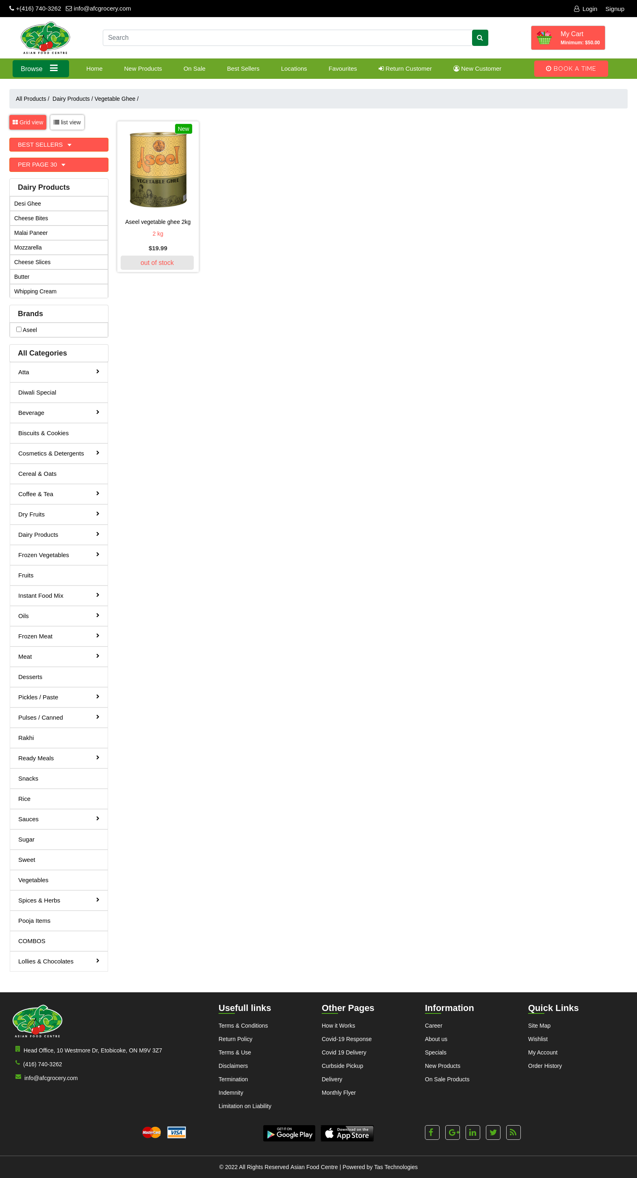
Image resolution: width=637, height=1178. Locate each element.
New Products (143, 68)
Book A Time (571, 68)
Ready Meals (59, 757)
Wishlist (538, 1039)
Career (433, 1025)
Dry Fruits (59, 514)
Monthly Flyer (339, 1092)
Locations (294, 68)
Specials (435, 1052)
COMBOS (32, 940)
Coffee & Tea (59, 493)
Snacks (28, 778)
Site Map (539, 1025)
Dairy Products (72, 98)
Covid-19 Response (347, 1039)
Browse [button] (41, 68)
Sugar (26, 839)
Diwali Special (37, 392)
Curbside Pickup (342, 1066)
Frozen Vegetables (59, 554)
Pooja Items (34, 920)
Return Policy (235, 1039)
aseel (26, 330)
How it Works (338, 1025)
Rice (24, 798)
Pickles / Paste (59, 697)
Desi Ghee (27, 203)
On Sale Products (447, 1079)
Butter (21, 276)
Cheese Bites (31, 218)
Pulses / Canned (59, 717)
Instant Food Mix (59, 595)
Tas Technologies (396, 1167)
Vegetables (33, 879)
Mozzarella (28, 247)
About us (436, 1039)
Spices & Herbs (59, 900)
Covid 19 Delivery (344, 1052)
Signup (614, 8)
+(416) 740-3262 (35, 8)
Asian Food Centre (314, 1167)
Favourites (343, 68)
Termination (233, 1079)
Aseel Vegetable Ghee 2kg (158, 222)
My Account (542, 1052)
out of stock (157, 262)
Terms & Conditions (243, 1025)
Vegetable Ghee (117, 98)
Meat (59, 656)
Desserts (30, 676)
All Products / (34, 98)
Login (586, 8)
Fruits (26, 575)
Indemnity (231, 1092)
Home (95, 68)
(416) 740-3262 (37, 1063)
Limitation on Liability (245, 1106)
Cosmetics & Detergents (59, 453)
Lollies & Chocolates (59, 961)
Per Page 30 (38, 164)
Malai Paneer (31, 233)
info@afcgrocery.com (98, 8)
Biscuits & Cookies (43, 433)
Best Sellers (243, 68)
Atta (59, 371)
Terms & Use (235, 1052)
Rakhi (26, 737)
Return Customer (405, 68)
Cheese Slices (32, 262)
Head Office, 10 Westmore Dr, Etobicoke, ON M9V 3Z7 (87, 1050)
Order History (545, 1066)
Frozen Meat (59, 636)
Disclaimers (233, 1066)
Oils (59, 615)
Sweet (26, 859)
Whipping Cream (35, 291)
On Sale (195, 68)
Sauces (59, 818)
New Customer (477, 68)
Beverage (59, 412)
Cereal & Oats (37, 473)
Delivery (332, 1079)
